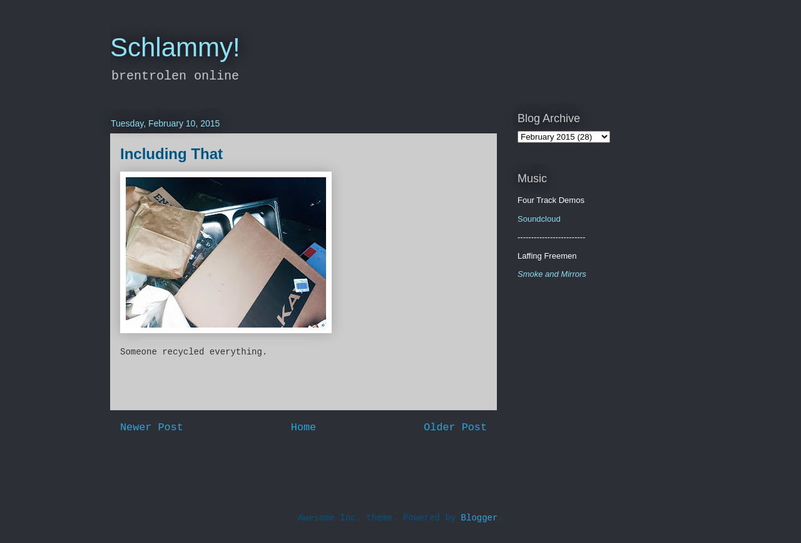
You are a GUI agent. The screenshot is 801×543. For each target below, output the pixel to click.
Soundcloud (539, 219)
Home (303, 427)
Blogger (479, 518)
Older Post (455, 427)
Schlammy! (175, 47)
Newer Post (151, 427)
